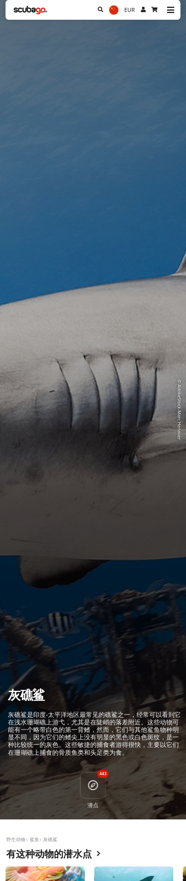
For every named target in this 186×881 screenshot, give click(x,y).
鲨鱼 (34, 839)
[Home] (30, 10)
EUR (129, 9)
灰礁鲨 (50, 839)
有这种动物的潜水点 (53, 854)
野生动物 (15, 839)
